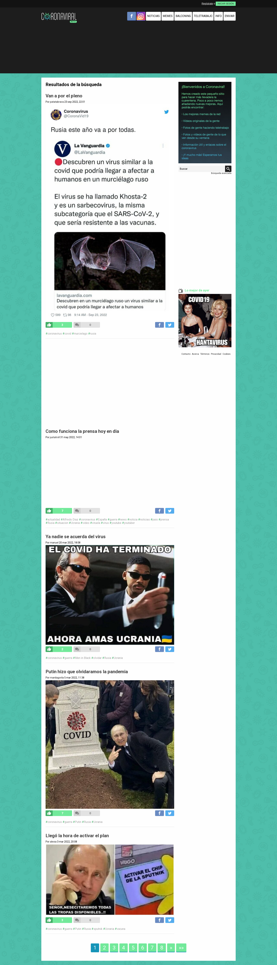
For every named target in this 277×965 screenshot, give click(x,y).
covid (67, 333)
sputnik (97, 929)
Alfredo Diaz (70, 519)
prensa (164, 519)
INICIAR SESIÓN (225, 3)
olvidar (97, 658)
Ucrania (75, 523)
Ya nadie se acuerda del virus (76, 536)
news (123, 519)
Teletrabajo (203, 16)
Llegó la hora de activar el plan (77, 835)
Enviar (229, 16)
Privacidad (216, 354)
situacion (62, 523)
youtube (116, 523)
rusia (93, 333)
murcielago (80, 333)
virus (106, 523)
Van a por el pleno (64, 95)
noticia (133, 519)
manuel (54, 542)
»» (181, 947)
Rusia (51, 523)
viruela (96, 523)
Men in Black (83, 658)
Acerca (195, 354)
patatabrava (57, 101)
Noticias (153, 16)
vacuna (121, 929)
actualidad (54, 519)
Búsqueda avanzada (221, 173)
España (102, 519)
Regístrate (207, 3)
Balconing (183, 16)
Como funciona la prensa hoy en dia (82, 431)
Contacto (185, 354)
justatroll (55, 437)
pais (155, 519)
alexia (53, 841)
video (85, 523)
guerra (113, 519)
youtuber (129, 523)
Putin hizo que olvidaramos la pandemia (87, 671)
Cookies (227, 354)
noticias (145, 519)
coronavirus (55, 333)
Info (218, 16)
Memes (168, 16)
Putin (78, 822)
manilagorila (57, 677)
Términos (205, 354)
